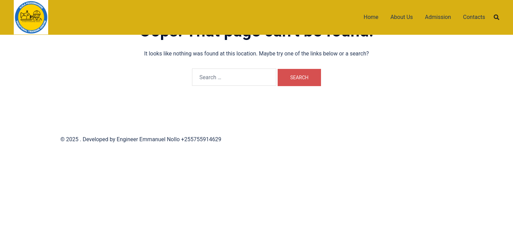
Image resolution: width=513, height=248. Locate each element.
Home (371, 17)
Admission (438, 17)
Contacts (474, 17)
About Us (402, 17)
